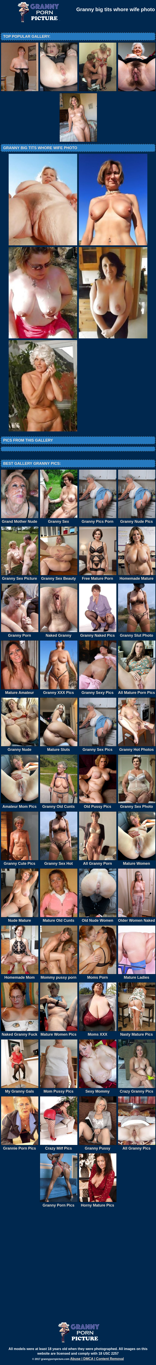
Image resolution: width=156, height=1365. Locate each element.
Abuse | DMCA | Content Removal (97, 1359)
